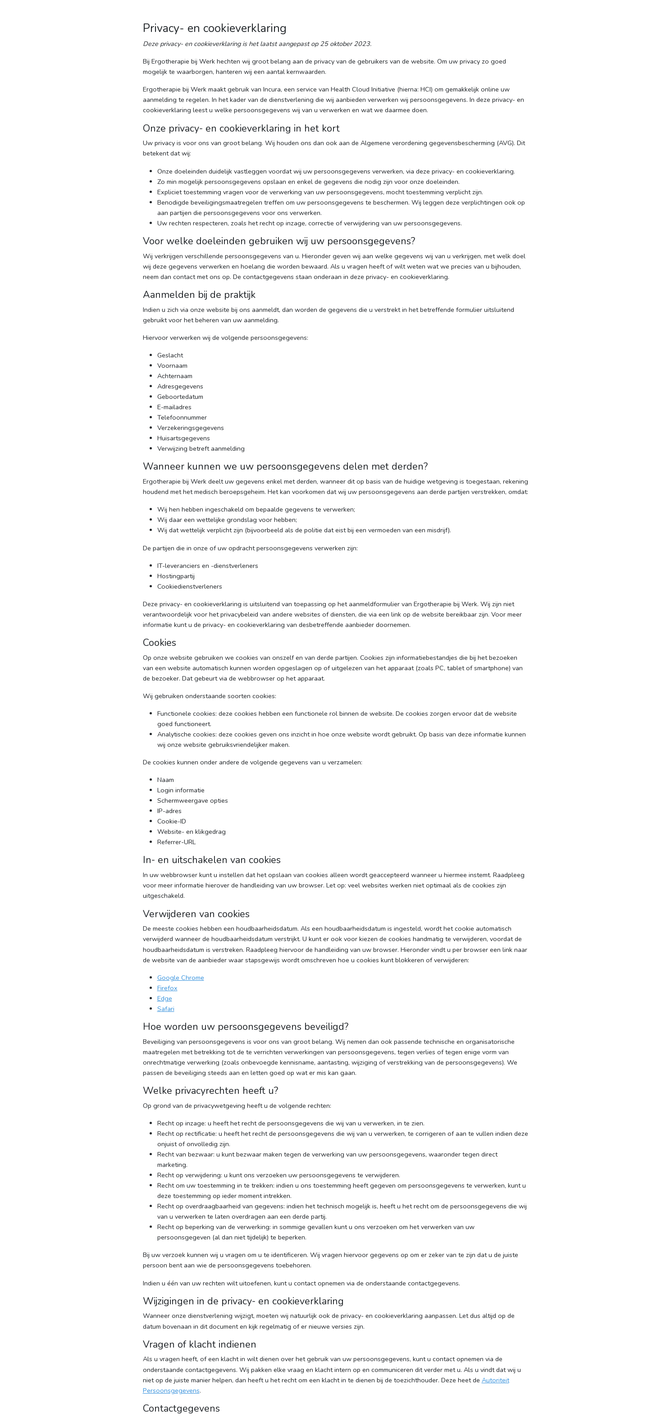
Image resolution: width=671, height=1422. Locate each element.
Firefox (167, 987)
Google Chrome (180, 977)
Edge (164, 998)
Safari (165, 1008)
